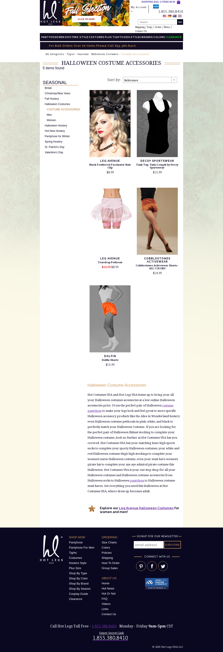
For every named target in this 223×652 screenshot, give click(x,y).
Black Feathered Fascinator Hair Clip (110, 166)
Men (61, 37)
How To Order (111, 563)
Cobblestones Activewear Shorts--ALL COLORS (157, 267)
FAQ (104, 598)
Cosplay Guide (78, 593)
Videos (106, 604)
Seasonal (83, 54)
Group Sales (110, 568)
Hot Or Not (109, 593)
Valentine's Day (54, 152)
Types (71, 54)
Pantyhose (49, 37)
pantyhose (137, 480)
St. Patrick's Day (54, 147)
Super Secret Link (111, 633)
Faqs (149, 27)
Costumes (96, 37)
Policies (107, 552)
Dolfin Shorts (110, 360)
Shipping (140, 27)
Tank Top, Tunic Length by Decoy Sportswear (157, 166)
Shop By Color (78, 578)
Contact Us (141, 31)
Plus (108, 37)
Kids (127, 37)
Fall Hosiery (52, 98)
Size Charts (109, 542)
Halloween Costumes (104, 54)
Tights (117, 37)
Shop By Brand (78, 583)
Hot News (108, 588)
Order (158, 27)
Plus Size (75, 568)
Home (105, 583)
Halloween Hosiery (56, 125)
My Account (139, 9)
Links (105, 609)
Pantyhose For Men (81, 547)
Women (51, 120)
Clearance (75, 599)
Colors (159, 37)
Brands (147, 37)
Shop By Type (78, 573)
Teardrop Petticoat (110, 262)
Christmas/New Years (58, 93)
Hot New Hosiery (55, 131)
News (167, 27)
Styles (136, 37)
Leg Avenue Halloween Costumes (146, 508)
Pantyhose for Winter (57, 136)
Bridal (48, 88)
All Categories (54, 54)
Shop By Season (80, 588)
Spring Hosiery (53, 141)
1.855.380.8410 (104, 626)
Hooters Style (76, 37)
